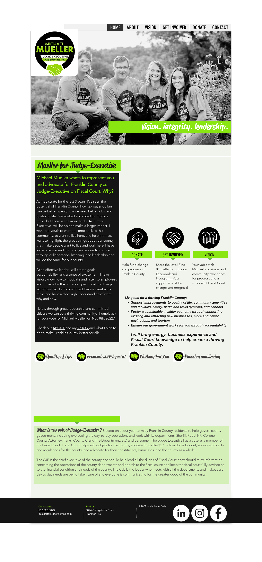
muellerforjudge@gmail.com (55, 513)
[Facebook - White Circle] (218, 513)
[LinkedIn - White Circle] (181, 513)
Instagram (164, 278)
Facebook (164, 274)
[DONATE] (137, 255)
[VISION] (209, 255)
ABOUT (59, 328)
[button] (131, 88)
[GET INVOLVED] (172, 255)
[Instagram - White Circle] (199, 513)
